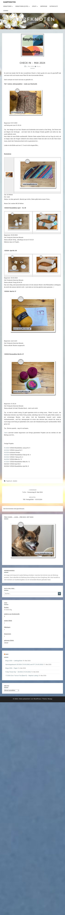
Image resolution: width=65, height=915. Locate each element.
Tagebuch (9, 481)
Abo (7, 654)
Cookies (5, 10)
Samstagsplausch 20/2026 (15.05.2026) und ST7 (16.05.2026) (24, 664)
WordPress (37, 699)
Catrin (6, 432)
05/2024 (6, 457)
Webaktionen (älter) (21, 6)
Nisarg (50, 699)
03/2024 (6, 452)
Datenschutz (54, 6)
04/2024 (6, 455)
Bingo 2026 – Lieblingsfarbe (13, 660)
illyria (38, 66)
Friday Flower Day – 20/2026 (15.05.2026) (18, 672)
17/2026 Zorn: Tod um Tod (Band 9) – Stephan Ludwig (21, 675)
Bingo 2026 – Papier (11, 668)
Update (34, 6)
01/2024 (6, 448)
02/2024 (6, 450)
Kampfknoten (9, 2)
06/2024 (6, 459)
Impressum (43, 6)
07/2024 (6, 461)
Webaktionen (7, 6)
